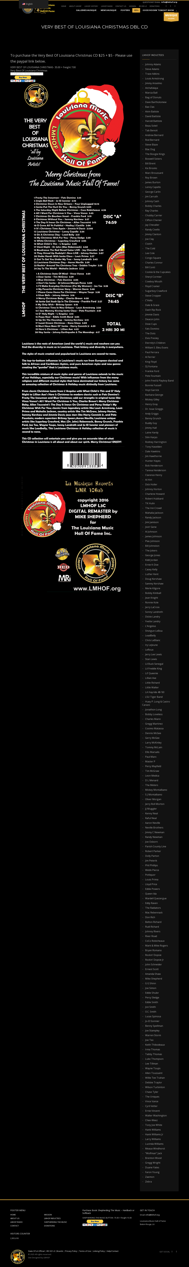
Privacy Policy (71, 1251)
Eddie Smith (151, 1002)
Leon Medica (152, 775)
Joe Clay (149, 239)
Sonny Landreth (154, 612)
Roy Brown (151, 177)
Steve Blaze (151, 144)
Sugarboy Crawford (156, 291)
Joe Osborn (151, 841)
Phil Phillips (151, 865)
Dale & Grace (152, 305)
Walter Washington (156, 1115)
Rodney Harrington (156, 442)
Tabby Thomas (153, 1054)
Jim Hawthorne (153, 456)
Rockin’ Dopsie (153, 955)
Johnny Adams (153, 64)
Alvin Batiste (152, 111)
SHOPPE (171, 17)
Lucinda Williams (154, 1143)
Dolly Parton (152, 856)
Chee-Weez (151, 1120)
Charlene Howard (154, 494)
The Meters (151, 785)
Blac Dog (150, 149)
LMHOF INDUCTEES (52, 1218)
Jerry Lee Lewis (153, 654)
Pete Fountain (153, 375)
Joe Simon (150, 988)
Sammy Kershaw (154, 583)
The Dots (150, 333)
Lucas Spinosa (153, 1016)
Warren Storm (153, 1035)
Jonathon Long (153, 709)
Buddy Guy (151, 423)
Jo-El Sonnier (152, 1021)
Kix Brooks (151, 168)
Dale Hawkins (152, 451)
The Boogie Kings (155, 154)
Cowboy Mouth (153, 281)
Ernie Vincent (152, 1110)
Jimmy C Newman (154, 832)
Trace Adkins (152, 73)
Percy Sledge (152, 997)
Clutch (148, 243)
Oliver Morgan (153, 799)
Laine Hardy (151, 432)
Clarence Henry (153, 475)
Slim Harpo (151, 437)
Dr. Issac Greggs (154, 409)
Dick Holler (151, 484)
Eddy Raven (151, 903)
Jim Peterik (151, 860)
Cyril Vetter (151, 1106)
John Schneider (153, 964)
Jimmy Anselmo (153, 83)
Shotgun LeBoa (153, 630)
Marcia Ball (151, 92)
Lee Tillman (151, 1063)
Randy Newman (153, 837)
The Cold (150, 248)
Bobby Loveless (154, 714)
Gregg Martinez (154, 723)
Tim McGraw (152, 771)
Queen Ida (151, 893)
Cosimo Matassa (154, 728)
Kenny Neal (151, 813)
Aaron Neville (152, 822)
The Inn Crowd (153, 508)
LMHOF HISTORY (91, 6)
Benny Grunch (153, 418)
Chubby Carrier (153, 215)
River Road (151, 936)
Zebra (148, 1181)
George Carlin (153, 191)
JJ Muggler (151, 808)
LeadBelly (150, 635)
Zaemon (149, 1176)
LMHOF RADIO (107, 6)
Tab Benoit (151, 130)
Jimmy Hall (151, 427)
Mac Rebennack (154, 912)
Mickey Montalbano (156, 789)
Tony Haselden (153, 446)
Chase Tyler (151, 1092)
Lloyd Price (151, 884)
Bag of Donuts (153, 97)
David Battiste (153, 116)
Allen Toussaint (153, 1073)
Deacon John (152, 319)
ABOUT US (14, 1218)
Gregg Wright (152, 1162)
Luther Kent (151, 574)
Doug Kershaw (153, 578)
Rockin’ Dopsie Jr (154, 959)
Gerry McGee (152, 737)
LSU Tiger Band (154, 696)
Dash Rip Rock (153, 309)
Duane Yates (152, 1167)
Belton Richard (153, 922)
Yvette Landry (152, 621)
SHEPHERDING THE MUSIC (55, 1222)
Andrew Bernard (154, 135)
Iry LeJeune (151, 645)
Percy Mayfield (153, 766)
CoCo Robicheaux (154, 940)
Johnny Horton (153, 489)
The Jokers (151, 550)
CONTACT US (120, 6)
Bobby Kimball (153, 593)
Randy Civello (152, 229)
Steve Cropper (153, 295)
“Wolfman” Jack (153, 1153)
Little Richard (152, 682)
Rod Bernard (152, 139)
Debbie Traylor (153, 1082)
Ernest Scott (152, 969)
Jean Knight (151, 597)
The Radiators (153, 907)
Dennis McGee (153, 733)
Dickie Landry (152, 616)
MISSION (132, 6)
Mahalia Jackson (154, 512)
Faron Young (152, 1172)
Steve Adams (152, 69)
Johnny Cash (152, 201)
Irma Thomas (152, 1049)
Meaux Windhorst (155, 1148)
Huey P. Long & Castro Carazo (156, 703)
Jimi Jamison (152, 522)
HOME (63, 6)
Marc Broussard (154, 173)
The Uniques (152, 1096)
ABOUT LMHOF (75, 6)
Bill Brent (150, 163)
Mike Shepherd (153, 978)
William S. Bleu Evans (156, 347)
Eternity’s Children (155, 342)
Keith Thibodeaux (155, 1044)
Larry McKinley (153, 742)
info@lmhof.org (169, 2)
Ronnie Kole (151, 602)
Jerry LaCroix (152, 607)
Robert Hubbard (154, 498)
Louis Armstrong (154, 78)
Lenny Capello (153, 187)
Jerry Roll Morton (154, 804)
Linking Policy (99, 1251)
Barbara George (154, 394)
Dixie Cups (151, 324)
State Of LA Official (36, 1251)
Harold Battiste (153, 121)
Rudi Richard (152, 926)
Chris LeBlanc (152, 640)
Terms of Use (85, 1251)
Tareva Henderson (155, 470)
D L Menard (151, 780)
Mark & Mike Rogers (156, 945)
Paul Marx (150, 756)
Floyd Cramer (152, 286)
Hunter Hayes (153, 460)
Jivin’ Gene (151, 527)
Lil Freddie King (153, 668)
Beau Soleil (151, 125)
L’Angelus (150, 626)
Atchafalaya (151, 88)
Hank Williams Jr (154, 1134)
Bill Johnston (152, 545)
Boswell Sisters (153, 158)
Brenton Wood (153, 1158)
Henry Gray (151, 404)
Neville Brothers (154, 827)
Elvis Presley (152, 338)
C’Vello (149, 300)
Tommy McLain (153, 747)
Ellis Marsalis (152, 752)
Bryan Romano (153, 950)
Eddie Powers (152, 889)
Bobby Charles (153, 206)
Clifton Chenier (153, 220)
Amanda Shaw (153, 974)
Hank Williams (153, 1129)
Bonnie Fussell (153, 385)
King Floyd (151, 361)
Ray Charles (151, 210)
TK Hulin (150, 503)
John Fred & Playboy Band (159, 380)
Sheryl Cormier (153, 276)
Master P (150, 761)
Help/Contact (112, 1251)
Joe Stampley (152, 1030)
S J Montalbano (153, 794)
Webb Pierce (152, 870)
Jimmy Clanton (153, 234)
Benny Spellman (154, 1025)
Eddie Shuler (152, 992)
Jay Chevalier (152, 224)
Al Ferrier (150, 357)
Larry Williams (153, 1139)
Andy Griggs (152, 413)
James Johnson (153, 536)
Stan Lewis (151, 659)
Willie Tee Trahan (155, 1077)
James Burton (152, 182)
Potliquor (150, 874)
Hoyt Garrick (152, 390)
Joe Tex (149, 1040)
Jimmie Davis (152, 314)
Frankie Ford (152, 371)
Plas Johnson (152, 541)
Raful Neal (151, 818)
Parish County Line (155, 846)
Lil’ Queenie (151, 673)
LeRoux (149, 649)
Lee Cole (150, 253)
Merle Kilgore (152, 588)
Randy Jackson (153, 517)
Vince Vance (151, 1101)
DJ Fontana (151, 366)
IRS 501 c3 (143, 6)
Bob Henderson (154, 465)
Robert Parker (153, 851)
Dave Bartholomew (155, 102)
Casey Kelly (151, 569)
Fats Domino (152, 328)
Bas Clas (149, 106)
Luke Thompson (154, 1058)
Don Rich (150, 917)
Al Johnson (151, 531)
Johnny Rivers (152, 931)
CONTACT (14, 1225)
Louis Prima (151, 879)
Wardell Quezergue (156, 898)
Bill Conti (150, 267)
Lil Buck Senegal (154, 663)
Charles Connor (154, 262)
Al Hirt (148, 479)
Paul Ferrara (152, 352)
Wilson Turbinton (155, 1087)
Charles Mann (153, 719)
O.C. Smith (150, 1011)
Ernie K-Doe (151, 564)
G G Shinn (150, 983)
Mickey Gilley (152, 399)
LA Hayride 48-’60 (154, 692)
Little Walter (152, 687)
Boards (60, 1251)
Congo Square (153, 257)
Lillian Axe (150, 678)
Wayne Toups (153, 1068)
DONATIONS (154, 6)
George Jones (152, 555)
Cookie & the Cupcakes (158, 272)
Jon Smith (150, 1007)
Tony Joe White (153, 1125)
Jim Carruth (151, 196)
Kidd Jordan (151, 560)
